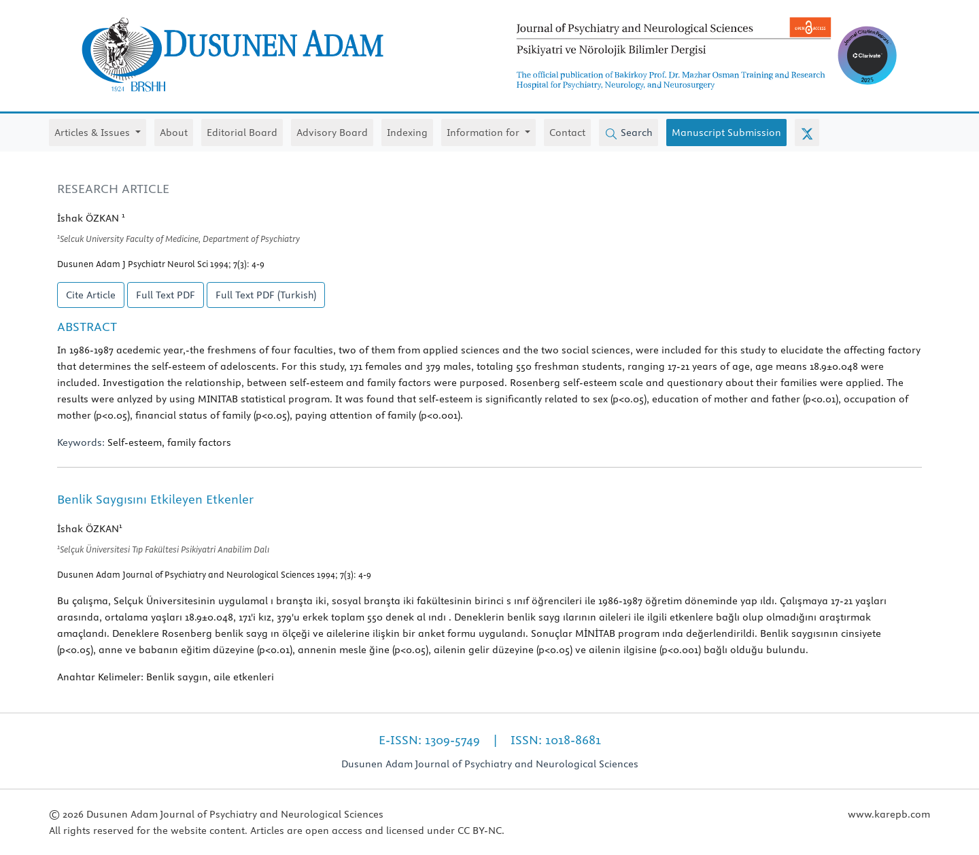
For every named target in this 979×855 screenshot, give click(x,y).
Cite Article (91, 295)
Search (628, 133)
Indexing (407, 132)
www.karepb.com (889, 814)
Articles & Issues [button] (93, 132)
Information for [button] (484, 132)
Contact (567, 132)
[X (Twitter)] (807, 132)
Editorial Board (242, 132)
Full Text (165, 295)
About (174, 132)
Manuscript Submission (726, 132)
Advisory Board (332, 132)
